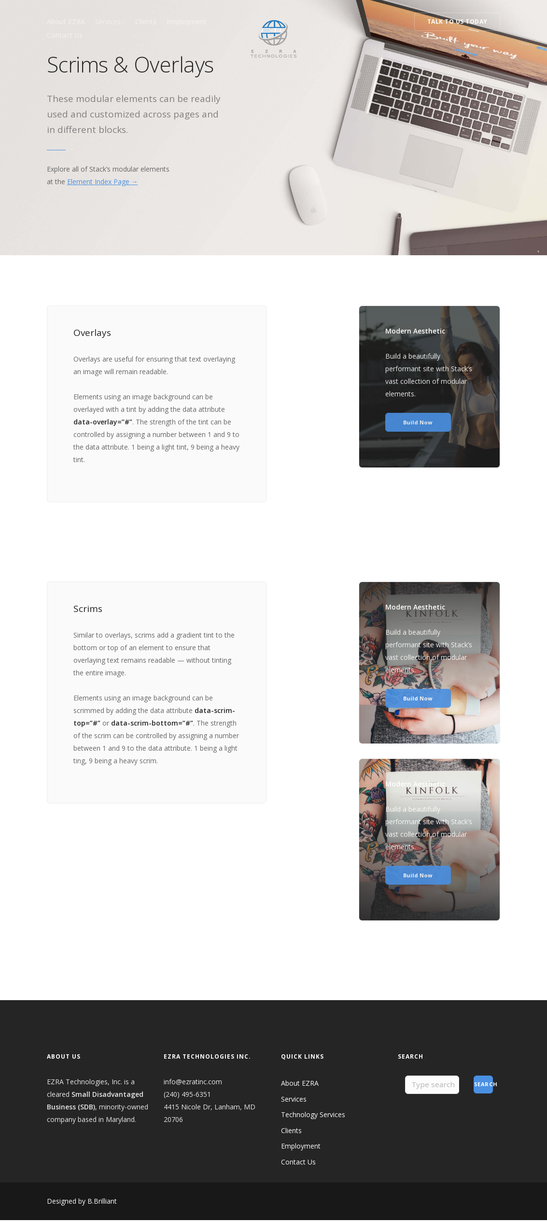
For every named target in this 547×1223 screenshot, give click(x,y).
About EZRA (66, 21)
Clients (145, 21)
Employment (187, 21)
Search (483, 1087)
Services (294, 1102)
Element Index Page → (102, 181)
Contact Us (65, 35)
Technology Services (313, 1117)
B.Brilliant (102, 1203)
